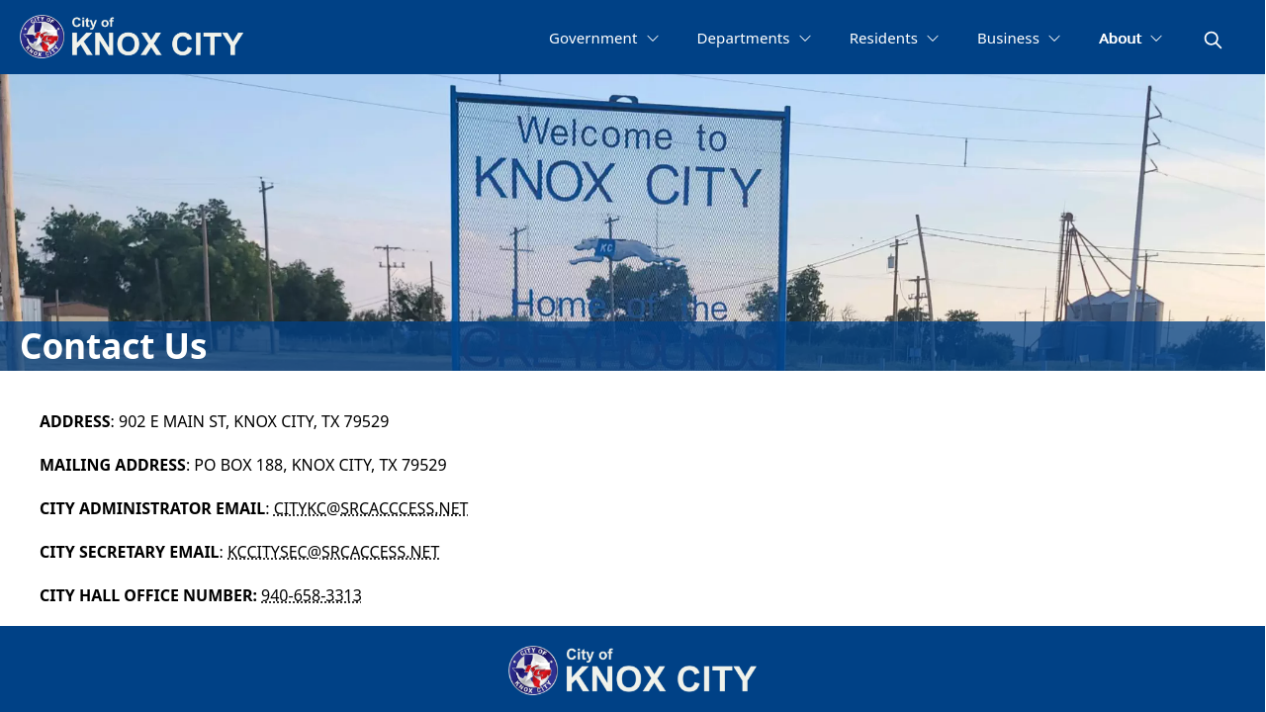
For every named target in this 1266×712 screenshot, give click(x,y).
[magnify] (1213, 40)
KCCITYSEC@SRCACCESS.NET (333, 552)
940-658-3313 (311, 595)
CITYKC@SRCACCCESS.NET (371, 508)
